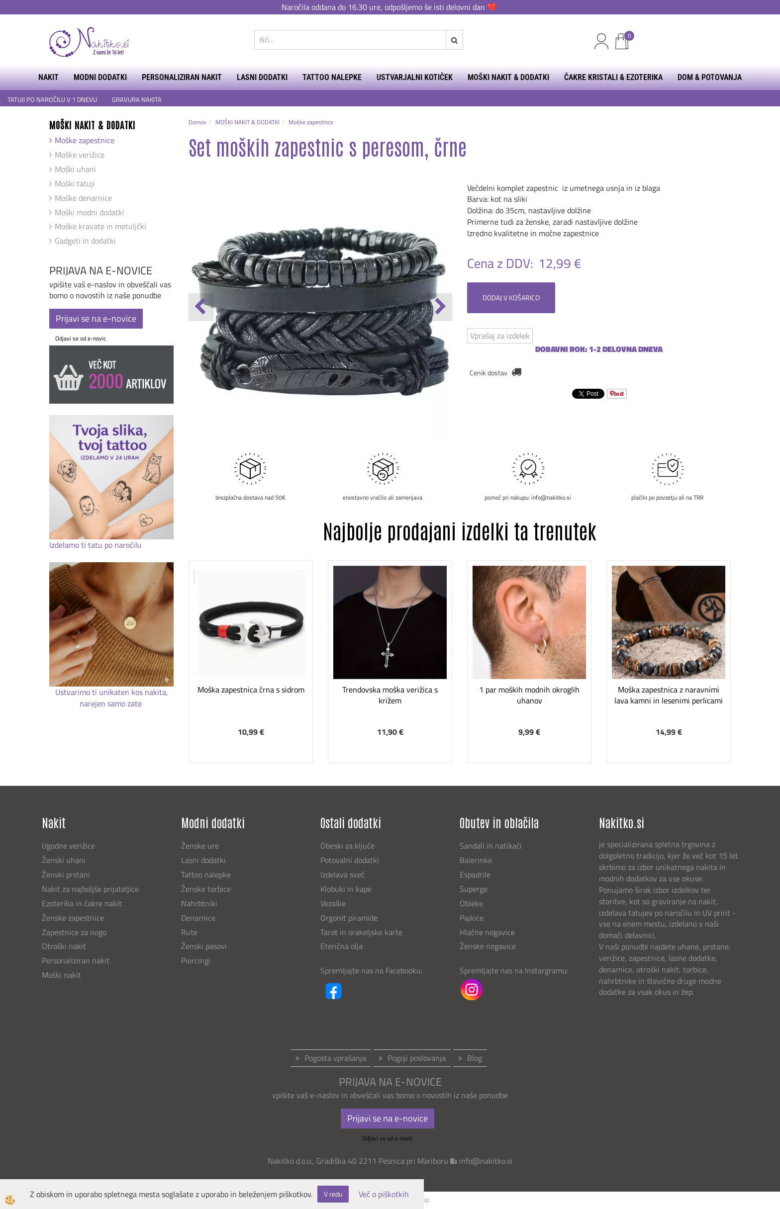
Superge (474, 889)
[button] (439, 307)
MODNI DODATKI (100, 77)
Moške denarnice (83, 198)
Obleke (471, 903)
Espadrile (475, 874)
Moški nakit (62, 975)
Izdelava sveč (342, 874)
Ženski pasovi (205, 946)
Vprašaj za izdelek (500, 336)
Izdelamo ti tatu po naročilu (96, 545)
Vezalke (333, 903)
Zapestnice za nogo (75, 932)
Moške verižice (79, 155)
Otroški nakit (64, 946)
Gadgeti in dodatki (85, 241)
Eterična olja (341, 946)
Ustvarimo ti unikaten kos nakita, (111, 692)
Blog (474, 1058)
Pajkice (472, 918)
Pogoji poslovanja (417, 1058)
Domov (197, 122)
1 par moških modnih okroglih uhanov (529, 695)
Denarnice (198, 918)
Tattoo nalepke (206, 874)
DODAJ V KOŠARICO (511, 297)
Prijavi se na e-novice (96, 318)
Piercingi (195, 960)
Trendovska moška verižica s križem (390, 695)
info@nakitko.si (485, 1161)
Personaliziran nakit (75, 960)
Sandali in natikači (492, 846)
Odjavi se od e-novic (80, 338)
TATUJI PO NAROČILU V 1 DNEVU (52, 99)
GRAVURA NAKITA (137, 99)
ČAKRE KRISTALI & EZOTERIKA (613, 77)
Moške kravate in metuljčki (100, 226)
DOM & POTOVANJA (710, 77)
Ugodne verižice (68, 846)
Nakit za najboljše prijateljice (90, 889)
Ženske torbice (206, 889)
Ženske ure (201, 846)
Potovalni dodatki (349, 860)
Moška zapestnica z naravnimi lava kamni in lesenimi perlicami (668, 695)
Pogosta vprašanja (335, 1058)
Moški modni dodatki (89, 212)
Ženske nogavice (488, 946)
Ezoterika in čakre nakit (83, 903)
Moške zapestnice (84, 140)
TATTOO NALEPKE (332, 77)
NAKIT (48, 77)
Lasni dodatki (203, 860)
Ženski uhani (65, 860)
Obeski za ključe (347, 846)
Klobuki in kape (346, 889)
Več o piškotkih (384, 1194)
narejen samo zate (112, 703)
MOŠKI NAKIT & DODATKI (508, 77)
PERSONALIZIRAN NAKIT (182, 77)
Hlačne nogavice (487, 932)
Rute (189, 932)
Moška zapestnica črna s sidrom (250, 689)
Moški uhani (75, 169)
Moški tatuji (75, 183)
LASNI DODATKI (262, 77)
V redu (333, 1194)
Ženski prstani (67, 874)
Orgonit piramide (349, 918)
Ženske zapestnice (74, 918)
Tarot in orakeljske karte (361, 932)
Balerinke (476, 860)
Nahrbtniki (199, 903)
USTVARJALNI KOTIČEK (415, 77)
